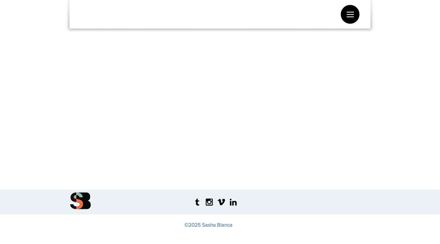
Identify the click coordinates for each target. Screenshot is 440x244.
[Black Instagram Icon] (209, 202)
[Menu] (350, 14)
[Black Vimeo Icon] (221, 202)
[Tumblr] (197, 202)
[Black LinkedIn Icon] (233, 202)
